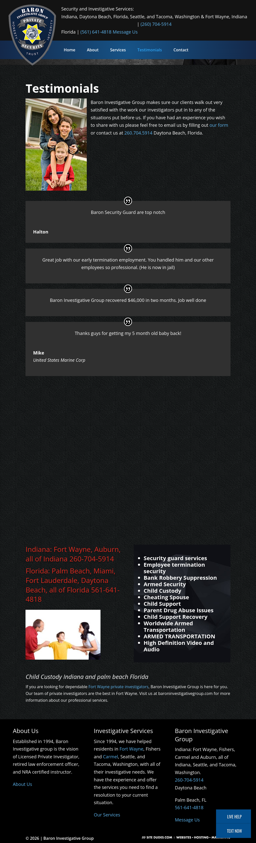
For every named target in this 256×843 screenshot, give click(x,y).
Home (69, 50)
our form (219, 125)
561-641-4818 (189, 807)
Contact (181, 50)
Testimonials (149, 50)
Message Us (125, 32)
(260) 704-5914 (156, 24)
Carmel (110, 757)
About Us (22, 784)
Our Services (107, 815)
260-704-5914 (92, 558)
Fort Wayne (131, 749)
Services (118, 50)
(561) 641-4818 (96, 32)
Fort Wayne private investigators (118, 686)
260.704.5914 (138, 133)
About (92, 50)
